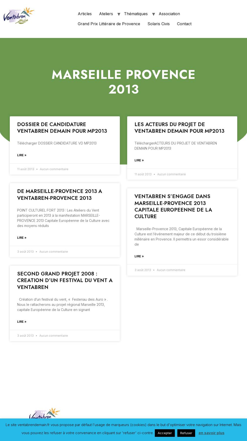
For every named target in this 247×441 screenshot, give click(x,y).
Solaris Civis (158, 23)
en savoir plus (212, 432)
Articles (85, 13)
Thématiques (136, 13)
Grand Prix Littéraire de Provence (109, 23)
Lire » (21, 155)
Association (169, 13)
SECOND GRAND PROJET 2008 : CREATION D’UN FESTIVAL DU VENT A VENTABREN (64, 280)
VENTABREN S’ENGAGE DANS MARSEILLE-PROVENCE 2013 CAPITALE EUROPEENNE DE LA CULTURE (173, 206)
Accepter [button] (165, 433)
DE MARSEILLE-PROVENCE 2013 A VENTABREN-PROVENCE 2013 (59, 195)
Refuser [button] (186, 433)
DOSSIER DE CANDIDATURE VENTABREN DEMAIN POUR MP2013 (62, 128)
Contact (184, 23)
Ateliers (106, 13)
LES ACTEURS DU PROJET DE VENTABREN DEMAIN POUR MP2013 (179, 128)
